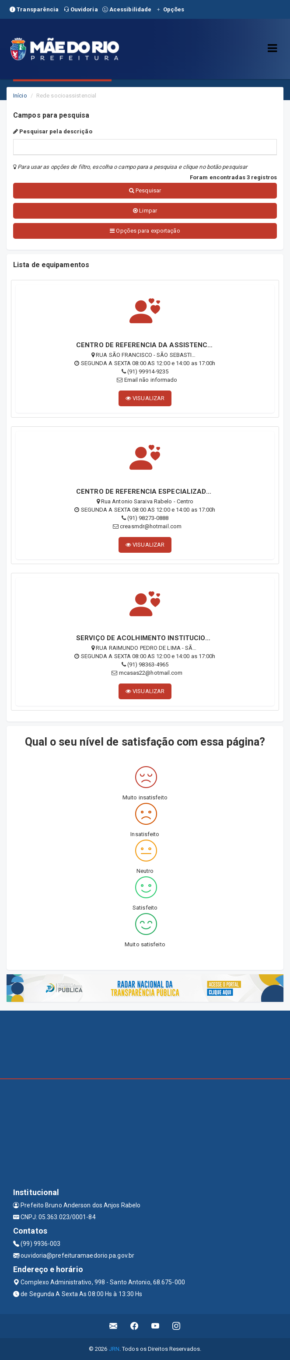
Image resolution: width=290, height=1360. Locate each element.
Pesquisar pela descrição (52, 131)
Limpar (145, 210)
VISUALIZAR (145, 398)
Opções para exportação (145, 230)
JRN (114, 1349)
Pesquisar (145, 190)
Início (20, 95)
